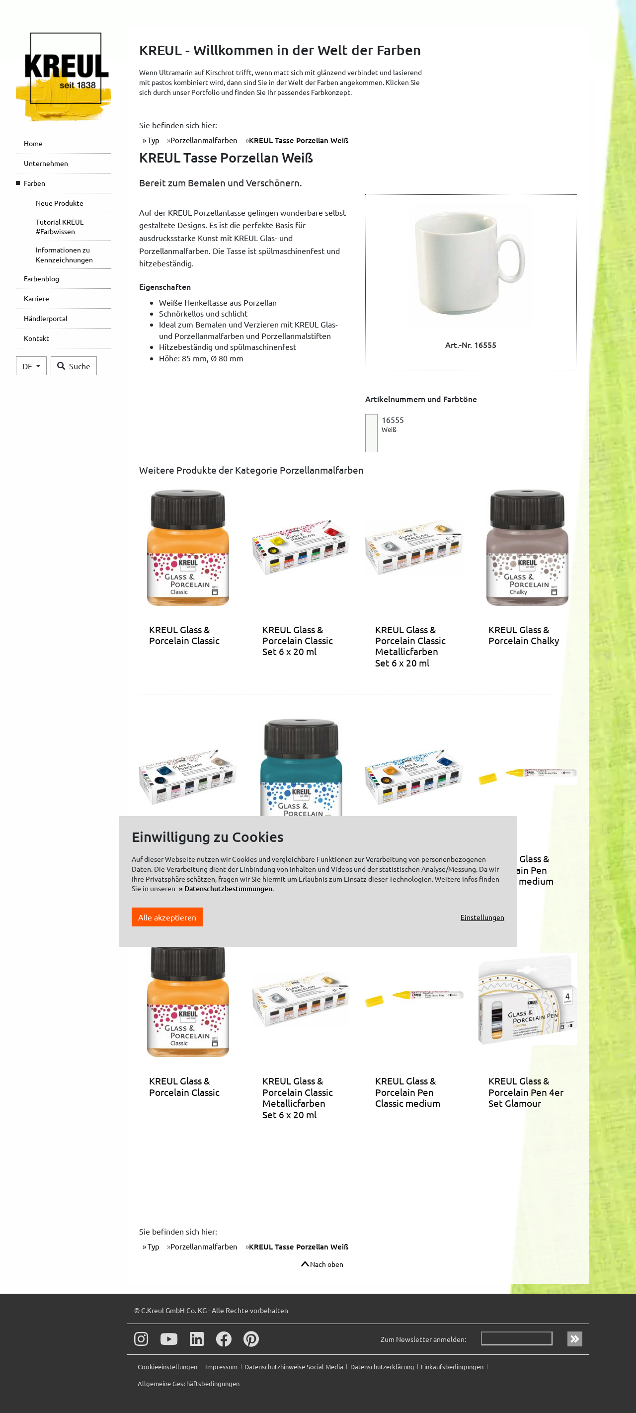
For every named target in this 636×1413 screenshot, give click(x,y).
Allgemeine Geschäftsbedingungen (188, 1383)
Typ (152, 140)
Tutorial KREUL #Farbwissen (59, 226)
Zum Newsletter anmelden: (423, 1338)
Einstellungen (482, 917)
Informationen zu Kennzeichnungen (64, 254)
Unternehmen (46, 163)
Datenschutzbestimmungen (228, 888)
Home (33, 143)
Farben (34, 182)
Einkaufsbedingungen (452, 1366)
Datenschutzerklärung (382, 1366)
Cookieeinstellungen (168, 1366)
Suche (73, 366)
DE (28, 366)
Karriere (36, 298)
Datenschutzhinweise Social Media (293, 1366)
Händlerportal (46, 318)
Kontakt (36, 337)
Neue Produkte (59, 202)
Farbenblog (41, 278)
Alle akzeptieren (167, 917)
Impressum (221, 1366)
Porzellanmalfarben (204, 140)
